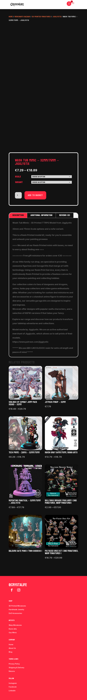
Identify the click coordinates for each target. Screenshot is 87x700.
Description (18, 215)
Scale (18, 177)
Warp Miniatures (15, 625)
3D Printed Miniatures (41, 16)
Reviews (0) (64, 215)
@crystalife (18, 585)
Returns (12, 671)
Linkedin (12, 691)
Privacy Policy (14, 664)
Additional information (41, 215)
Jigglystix (57, 16)
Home (11, 16)
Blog (10, 652)
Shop (10, 601)
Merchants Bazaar (22, 16)
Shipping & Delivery (16, 668)
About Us (12, 648)
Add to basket (35, 195)
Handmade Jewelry (16, 609)
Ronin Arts (13, 629)
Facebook (13, 687)
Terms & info (13, 659)
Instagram (13, 683)
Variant (19, 182)
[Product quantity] (18, 195)
